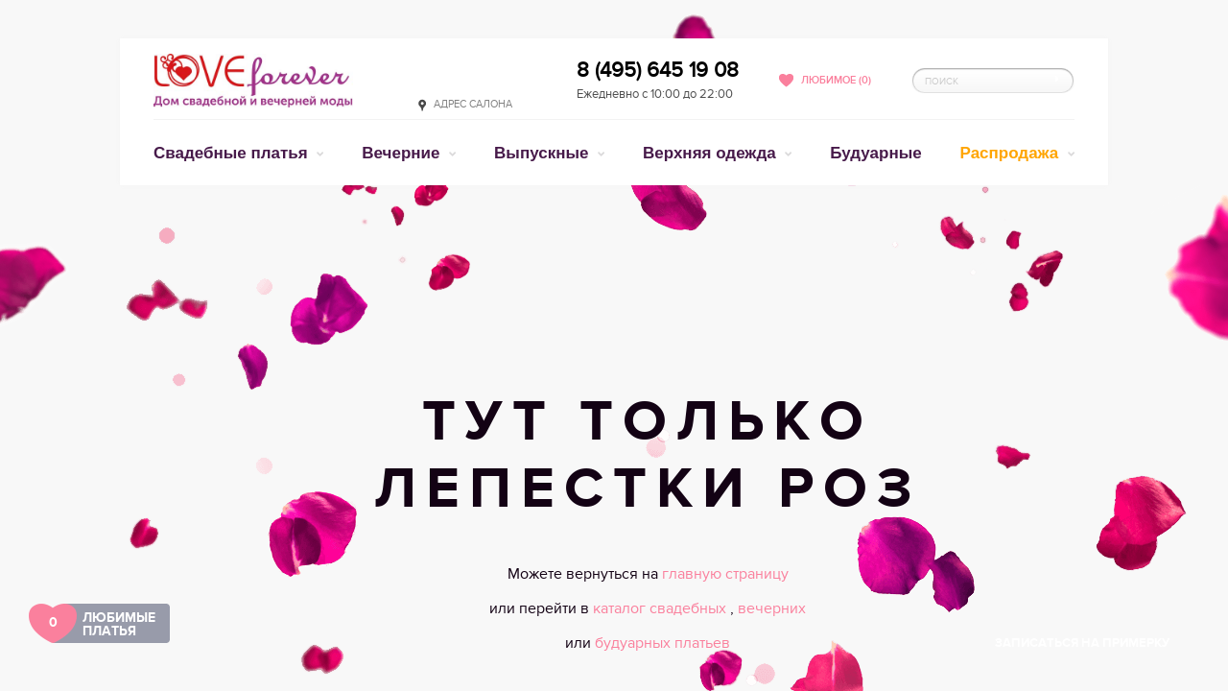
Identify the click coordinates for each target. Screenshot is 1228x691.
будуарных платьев (662, 643)
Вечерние (403, 153)
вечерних (772, 608)
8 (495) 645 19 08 (658, 70)
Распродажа (1012, 153)
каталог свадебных (661, 608)
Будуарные (875, 153)
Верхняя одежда (711, 153)
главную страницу (725, 574)
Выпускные (543, 153)
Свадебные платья (233, 153)
